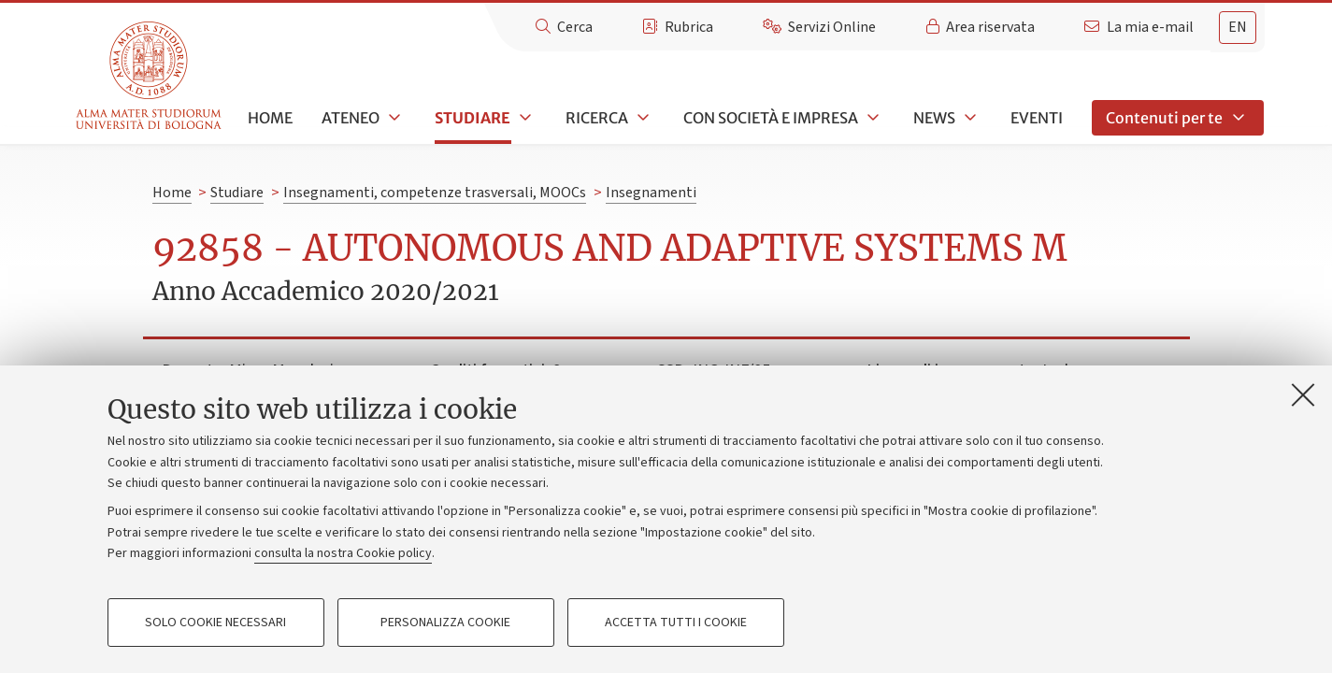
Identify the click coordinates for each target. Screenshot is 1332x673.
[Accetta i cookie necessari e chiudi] (1303, 394)
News (934, 117)
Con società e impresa (770, 117)
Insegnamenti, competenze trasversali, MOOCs (434, 192)
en (1237, 27)
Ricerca (597, 117)
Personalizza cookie (445, 622)
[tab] (1237, 27)
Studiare (472, 117)
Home (270, 117)
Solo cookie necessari (215, 622)
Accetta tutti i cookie (676, 622)
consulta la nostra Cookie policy (343, 553)
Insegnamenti (651, 192)
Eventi (1036, 117)
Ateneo (351, 117)
